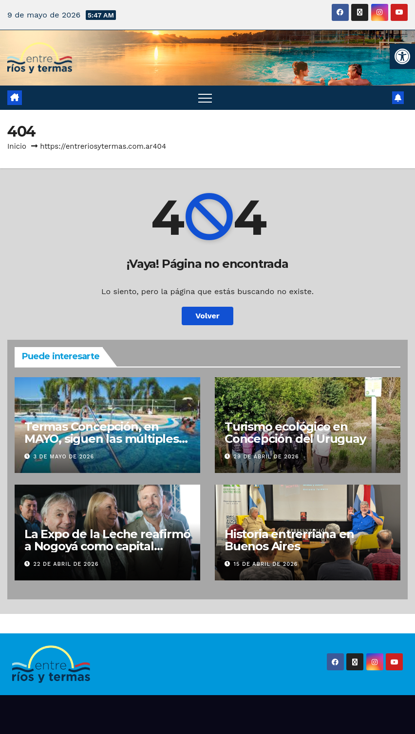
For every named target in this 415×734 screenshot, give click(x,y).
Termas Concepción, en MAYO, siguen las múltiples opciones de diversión (101, 438)
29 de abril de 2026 (266, 457)
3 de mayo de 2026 (64, 457)
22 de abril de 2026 (66, 564)
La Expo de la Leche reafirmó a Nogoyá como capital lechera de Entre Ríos (107, 546)
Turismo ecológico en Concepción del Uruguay (295, 432)
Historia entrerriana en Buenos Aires (289, 540)
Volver (207, 315)
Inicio (16, 146)
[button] (402, 56)
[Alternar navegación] (205, 97)
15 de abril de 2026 (266, 564)
